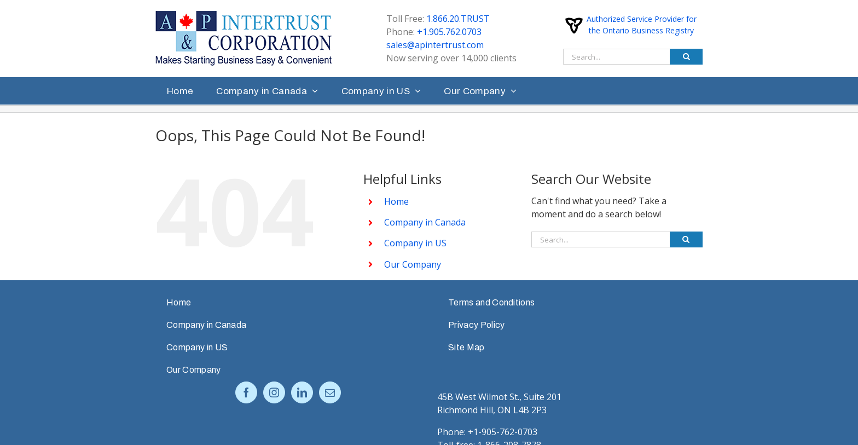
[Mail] (330, 392)
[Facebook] (246, 392)
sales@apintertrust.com (435, 45)
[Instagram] (274, 392)
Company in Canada (425, 222)
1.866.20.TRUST (458, 19)
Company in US (415, 243)
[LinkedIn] (302, 392)
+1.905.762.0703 (449, 32)
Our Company (412, 264)
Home (396, 201)
